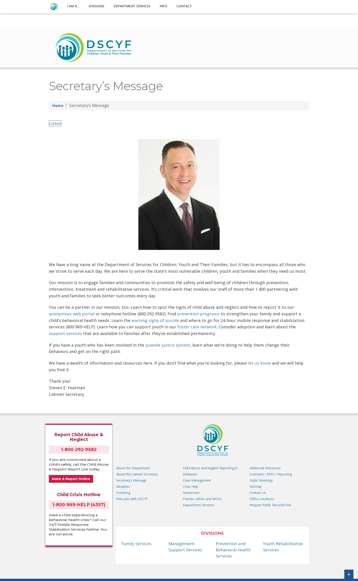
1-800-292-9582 (79, 449)
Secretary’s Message (131, 480)
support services (65, 333)
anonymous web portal (72, 313)
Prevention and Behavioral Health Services (233, 550)
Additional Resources (265, 468)
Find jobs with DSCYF (132, 499)
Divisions (96, 6)
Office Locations (262, 499)
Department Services (131, 6)
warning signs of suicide (155, 320)
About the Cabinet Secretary (137, 474)
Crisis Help (190, 486)
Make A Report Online (71, 479)
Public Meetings (261, 480)
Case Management (197, 480)
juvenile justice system (167, 345)
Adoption (123, 486)
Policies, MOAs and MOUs (202, 499)
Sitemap (256, 486)
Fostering (123, 492)
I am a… (73, 6)
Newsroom (191, 492)
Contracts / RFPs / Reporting (271, 474)
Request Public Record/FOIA (270, 505)
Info (163, 6)
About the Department (133, 468)
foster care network (197, 326)
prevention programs (198, 313)
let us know (259, 363)
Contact (184, 6)
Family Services (136, 543)
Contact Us (258, 492)
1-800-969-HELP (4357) (79, 504)
